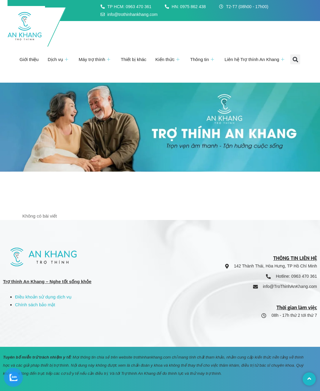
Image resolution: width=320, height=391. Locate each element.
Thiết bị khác (133, 59)
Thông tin (203, 59)
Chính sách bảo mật (35, 304)
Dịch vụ (59, 59)
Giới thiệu (29, 59)
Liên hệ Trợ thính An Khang (255, 59)
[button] (295, 59)
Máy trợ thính (95, 59)
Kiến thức (168, 59)
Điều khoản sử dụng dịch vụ (43, 296)
